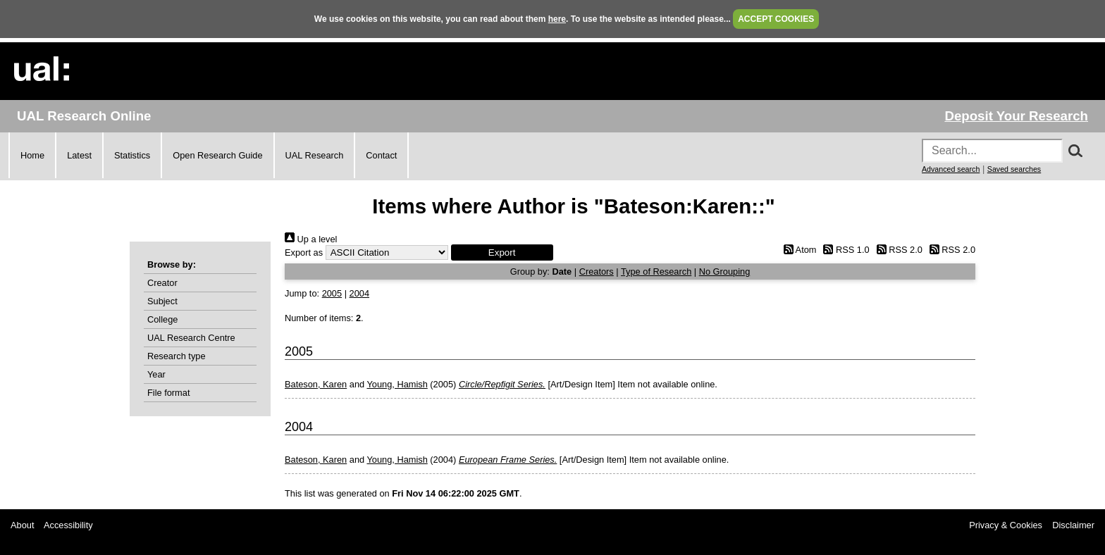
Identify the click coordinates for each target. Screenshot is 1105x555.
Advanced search (951, 169)
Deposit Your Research (1016, 115)
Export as (304, 252)
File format (168, 392)
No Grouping (725, 271)
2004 (359, 293)
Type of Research (656, 271)
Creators (596, 271)
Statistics (132, 155)
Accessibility (68, 525)
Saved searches (1014, 169)
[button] (502, 252)
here (557, 19)
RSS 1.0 (844, 249)
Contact (381, 155)
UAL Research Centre (191, 337)
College (162, 319)
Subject (162, 301)
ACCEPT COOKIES (776, 19)
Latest (79, 155)
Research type (176, 356)
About (22, 525)
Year (156, 374)
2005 (332, 293)
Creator (162, 283)
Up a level (311, 239)
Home (32, 155)
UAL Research (314, 155)
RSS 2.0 (897, 249)
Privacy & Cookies (1005, 525)
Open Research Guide (217, 155)
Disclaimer (1073, 525)
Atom (797, 249)
